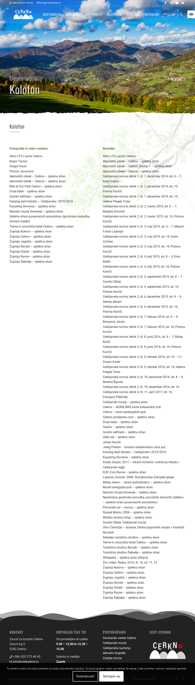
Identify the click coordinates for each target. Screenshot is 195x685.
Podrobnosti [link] (85, 676)
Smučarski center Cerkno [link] (119, 638)
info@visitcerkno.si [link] (25, 662)
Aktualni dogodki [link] (114, 653)
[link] (191, 14)
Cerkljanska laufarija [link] (116, 648)
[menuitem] (52, 14)
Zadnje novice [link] (112, 658)
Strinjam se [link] (111, 676)
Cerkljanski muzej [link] (114, 643)
